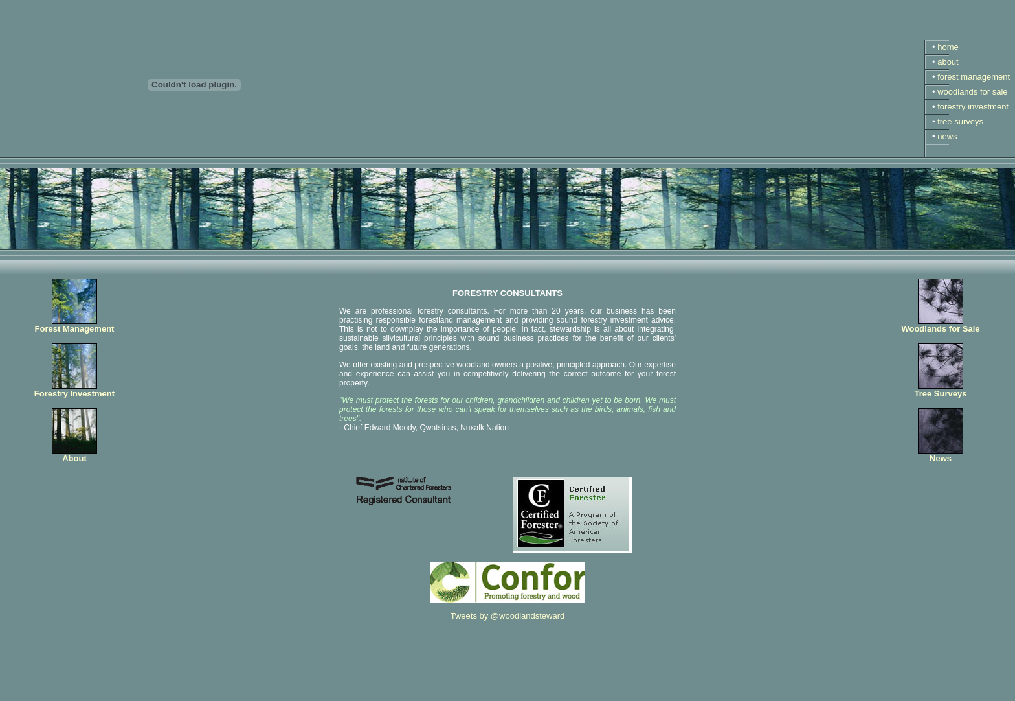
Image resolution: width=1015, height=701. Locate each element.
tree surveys (960, 121)
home (948, 47)
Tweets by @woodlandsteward (508, 616)
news (947, 136)
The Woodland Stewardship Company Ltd (108, 692)
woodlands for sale (972, 92)
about (948, 62)
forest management (973, 77)
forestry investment (973, 106)
